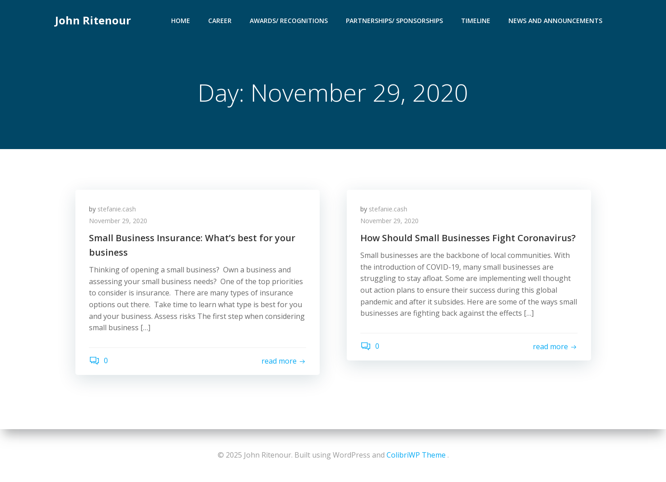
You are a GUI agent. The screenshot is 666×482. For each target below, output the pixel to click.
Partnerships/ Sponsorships (394, 20)
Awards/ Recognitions (289, 20)
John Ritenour (93, 20)
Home (180, 20)
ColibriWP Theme (416, 455)
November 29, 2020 (118, 220)
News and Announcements (555, 20)
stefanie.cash (117, 209)
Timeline (475, 20)
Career (220, 20)
